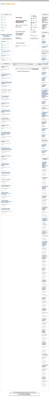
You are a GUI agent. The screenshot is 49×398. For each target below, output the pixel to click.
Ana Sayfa (4, 17)
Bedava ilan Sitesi (11, 395)
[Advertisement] (25, 7)
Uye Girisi (4, 22)
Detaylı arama (4, 25)
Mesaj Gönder (35, 20)
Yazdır (34, 29)
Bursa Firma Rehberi (28, 395)
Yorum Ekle (35, 25)
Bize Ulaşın (4, 27)
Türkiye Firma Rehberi (19, 395)
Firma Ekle (4, 19)
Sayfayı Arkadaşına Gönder (35, 31)
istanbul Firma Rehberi (36, 395)
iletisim (3, 30)
